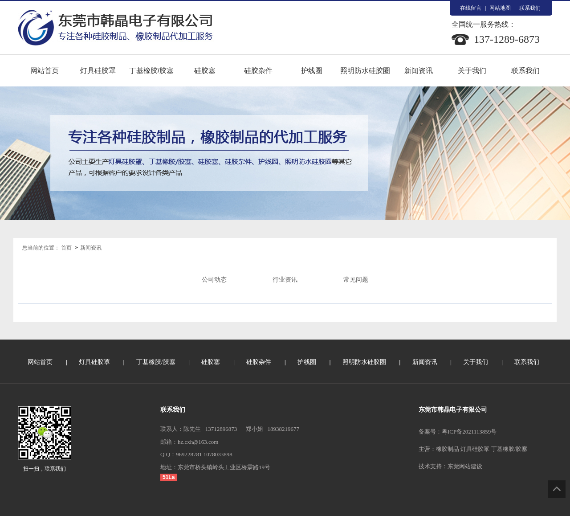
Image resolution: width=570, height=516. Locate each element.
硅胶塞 (205, 70)
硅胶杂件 (258, 70)
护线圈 (311, 70)
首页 (66, 248)
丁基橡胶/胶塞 (151, 70)
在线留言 (470, 8)
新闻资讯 (418, 70)
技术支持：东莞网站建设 (450, 466)
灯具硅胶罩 (98, 70)
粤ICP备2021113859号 (469, 431)
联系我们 (530, 8)
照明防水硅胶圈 (365, 70)
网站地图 (500, 8)
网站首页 (44, 70)
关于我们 (472, 70)
